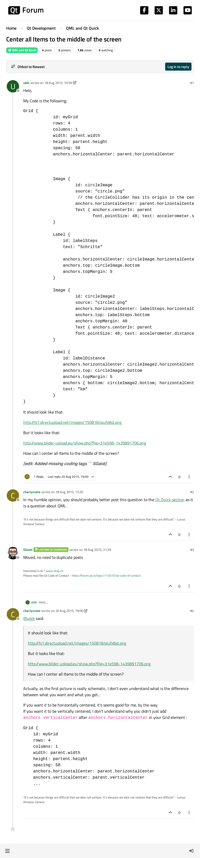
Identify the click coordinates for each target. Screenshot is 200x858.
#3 (192, 549)
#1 (192, 82)
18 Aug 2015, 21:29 (97, 549)
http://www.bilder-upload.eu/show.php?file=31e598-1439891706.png (84, 443)
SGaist (28, 549)
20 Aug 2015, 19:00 (69, 610)
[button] (7, 851)
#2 (192, 491)
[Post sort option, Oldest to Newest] (28, 67)
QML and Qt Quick (21, 50)
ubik (26, 82)
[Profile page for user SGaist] (13, 553)
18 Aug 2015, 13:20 (69, 491)
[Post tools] (189, 477)
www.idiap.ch (54, 570)
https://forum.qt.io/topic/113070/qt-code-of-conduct (106, 575)
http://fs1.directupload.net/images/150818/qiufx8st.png (72, 422)
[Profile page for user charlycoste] (13, 495)
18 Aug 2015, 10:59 (58, 82)
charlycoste (32, 491)
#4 (192, 610)
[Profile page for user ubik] (13, 86)
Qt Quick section (170, 500)
